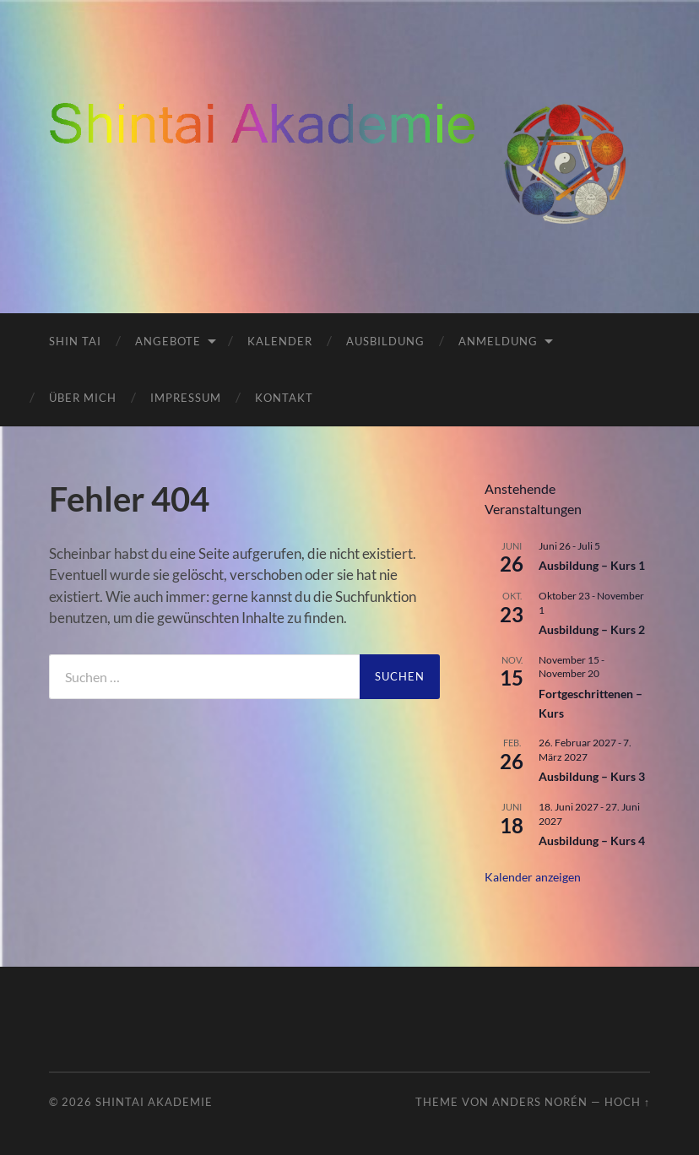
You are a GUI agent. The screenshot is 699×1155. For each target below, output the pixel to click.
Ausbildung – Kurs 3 (592, 776)
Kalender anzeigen (533, 877)
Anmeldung (498, 341)
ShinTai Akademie (154, 1102)
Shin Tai (75, 341)
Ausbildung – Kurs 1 (592, 565)
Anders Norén (540, 1102)
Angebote (168, 341)
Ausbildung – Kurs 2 (592, 629)
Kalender (279, 341)
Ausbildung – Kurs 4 (592, 840)
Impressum (185, 397)
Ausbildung (385, 341)
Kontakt (284, 397)
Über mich (82, 397)
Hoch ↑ (627, 1102)
